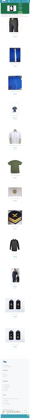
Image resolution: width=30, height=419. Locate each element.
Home (5, 373)
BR (19, 416)
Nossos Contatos (6, 387)
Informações (6, 390)
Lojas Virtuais (17, 416)
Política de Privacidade (7, 386)
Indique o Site (6, 375)
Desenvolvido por (13, 416)
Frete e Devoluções (6, 384)
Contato (5, 376)
